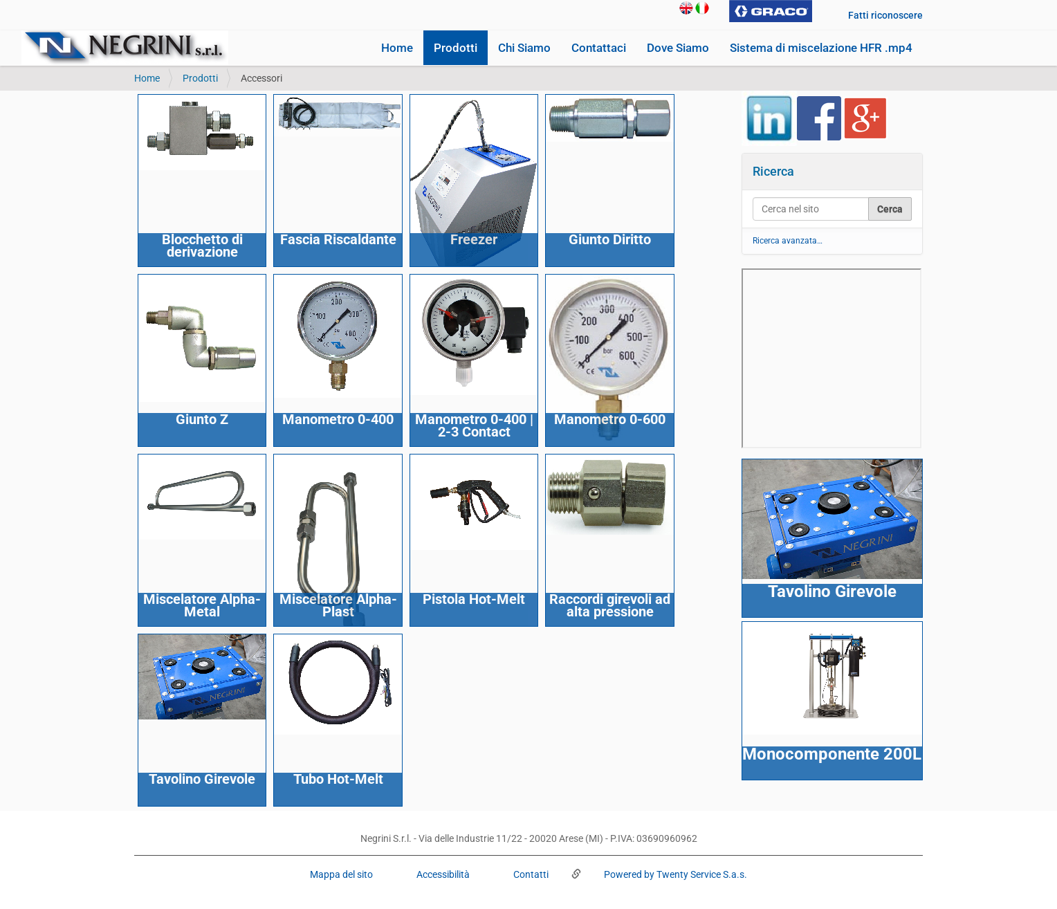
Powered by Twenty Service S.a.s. (674, 874)
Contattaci (598, 48)
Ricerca (773, 171)
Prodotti (455, 48)
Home (397, 48)
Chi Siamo (524, 48)
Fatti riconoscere (885, 15)
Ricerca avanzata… (787, 241)
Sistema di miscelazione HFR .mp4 (821, 48)
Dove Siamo (678, 48)
